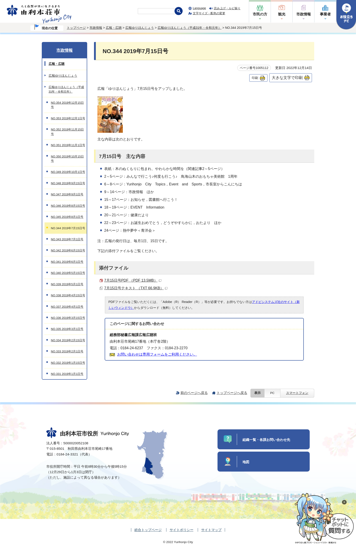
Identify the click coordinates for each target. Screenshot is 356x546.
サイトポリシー (181, 530)
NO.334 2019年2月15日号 (68, 340)
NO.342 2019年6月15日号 (68, 250)
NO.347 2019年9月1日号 (67, 194)
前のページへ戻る (194, 393)
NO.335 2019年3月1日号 (67, 329)
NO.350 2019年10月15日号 (67, 158)
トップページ (76, 28)
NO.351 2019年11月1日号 (68, 145)
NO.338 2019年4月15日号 (68, 295)
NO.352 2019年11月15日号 (67, 131)
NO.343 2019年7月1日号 (67, 239)
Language (199, 8)
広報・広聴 (114, 28)
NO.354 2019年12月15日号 (67, 105)
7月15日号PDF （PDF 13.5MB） (132, 280)
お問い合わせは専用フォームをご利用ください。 (157, 354)
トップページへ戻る (232, 393)
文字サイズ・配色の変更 (209, 13)
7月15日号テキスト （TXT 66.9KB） (136, 288)
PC (272, 393)
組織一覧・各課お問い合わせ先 (266, 440)
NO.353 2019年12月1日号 (68, 118)
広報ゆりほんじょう (139, 28)
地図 (245, 462)
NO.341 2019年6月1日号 (67, 261)
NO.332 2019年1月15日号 (68, 362)
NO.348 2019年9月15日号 (68, 183)
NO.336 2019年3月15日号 (68, 318)
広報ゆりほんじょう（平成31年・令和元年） (190, 28)
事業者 (325, 14)
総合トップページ (148, 530)
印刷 (255, 78)
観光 (281, 14)
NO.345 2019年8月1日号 (67, 217)
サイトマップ (211, 530)
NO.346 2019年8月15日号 (68, 205)
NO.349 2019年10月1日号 (68, 172)
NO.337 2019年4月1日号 (67, 306)
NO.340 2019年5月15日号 (68, 273)
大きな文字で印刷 (287, 77)
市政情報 (303, 14)
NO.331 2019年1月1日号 (67, 374)
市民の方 (260, 14)
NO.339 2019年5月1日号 (67, 284)
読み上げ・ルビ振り (227, 8)
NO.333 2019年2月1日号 (67, 351)
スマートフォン (297, 393)
